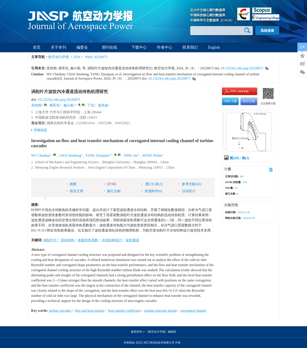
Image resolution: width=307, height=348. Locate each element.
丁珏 (90, 105)
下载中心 (139, 47)
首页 (37, 47)
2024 (76, 57)
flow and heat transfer (89, 310)
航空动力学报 (58, 57)
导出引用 (249, 101)
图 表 (152, 184)
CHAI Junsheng (70, 155)
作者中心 (164, 47)
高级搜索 (267, 30)
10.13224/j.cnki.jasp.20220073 (242, 68)
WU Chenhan (40, 155)
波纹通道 (132, 240)
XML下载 (230, 101)
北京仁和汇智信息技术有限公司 (155, 342)
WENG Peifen (152, 155)
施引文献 (112, 191)
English (214, 47)
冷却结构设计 (112, 240)
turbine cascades (60, 310)
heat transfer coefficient (124, 310)
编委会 (84, 47)
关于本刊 (58, 47)
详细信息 (38, 130)
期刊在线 (111, 47)
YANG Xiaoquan (97, 155)
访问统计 (186, 191)
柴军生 (54, 105)
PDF (232, 91)
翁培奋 (103, 105)
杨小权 (69, 105)
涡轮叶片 (50, 240)
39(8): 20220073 (96, 57)
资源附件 (151, 191)
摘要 (71, 184)
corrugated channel (193, 310)
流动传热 (67, 240)
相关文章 (74, 191)
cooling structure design (160, 310)
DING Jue (131, 155)
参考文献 (189, 184)
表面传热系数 (88, 240)
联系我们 (190, 47)
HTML (110, 184)
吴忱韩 (36, 105)
